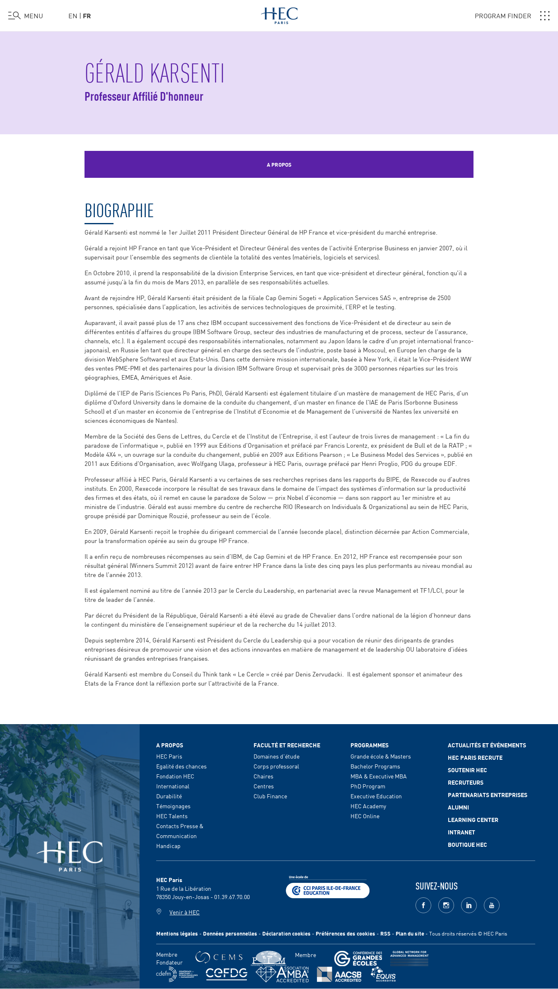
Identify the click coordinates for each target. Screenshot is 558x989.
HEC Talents (172, 816)
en (72, 15)
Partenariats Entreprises (487, 794)
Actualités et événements (487, 745)
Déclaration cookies (286, 933)
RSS (385, 933)
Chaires (263, 776)
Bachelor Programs (375, 766)
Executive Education (376, 796)
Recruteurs (465, 782)
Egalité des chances (181, 766)
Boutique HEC (467, 844)
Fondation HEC (175, 776)
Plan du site (410, 933)
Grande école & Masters (380, 756)
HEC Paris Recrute (475, 757)
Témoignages (173, 806)
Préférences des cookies (345, 933)
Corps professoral (276, 766)
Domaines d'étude (277, 756)
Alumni (458, 807)
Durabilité (169, 796)
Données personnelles (230, 933)
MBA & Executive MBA (378, 776)
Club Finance (270, 796)
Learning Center (473, 819)
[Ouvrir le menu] (25, 16)
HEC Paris (169, 756)
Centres (264, 786)
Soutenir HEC (467, 770)
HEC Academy (368, 806)
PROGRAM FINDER (512, 16)
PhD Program (367, 786)
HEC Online (364, 816)
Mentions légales (177, 933)
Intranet (461, 832)
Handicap (168, 845)
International (172, 786)
